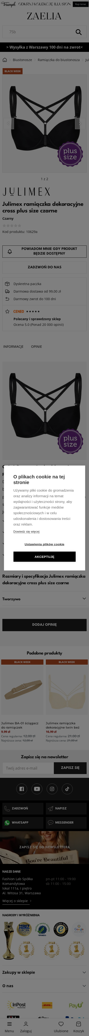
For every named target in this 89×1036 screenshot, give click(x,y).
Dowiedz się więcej (26, 531)
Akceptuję (45, 557)
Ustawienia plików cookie (45, 544)
